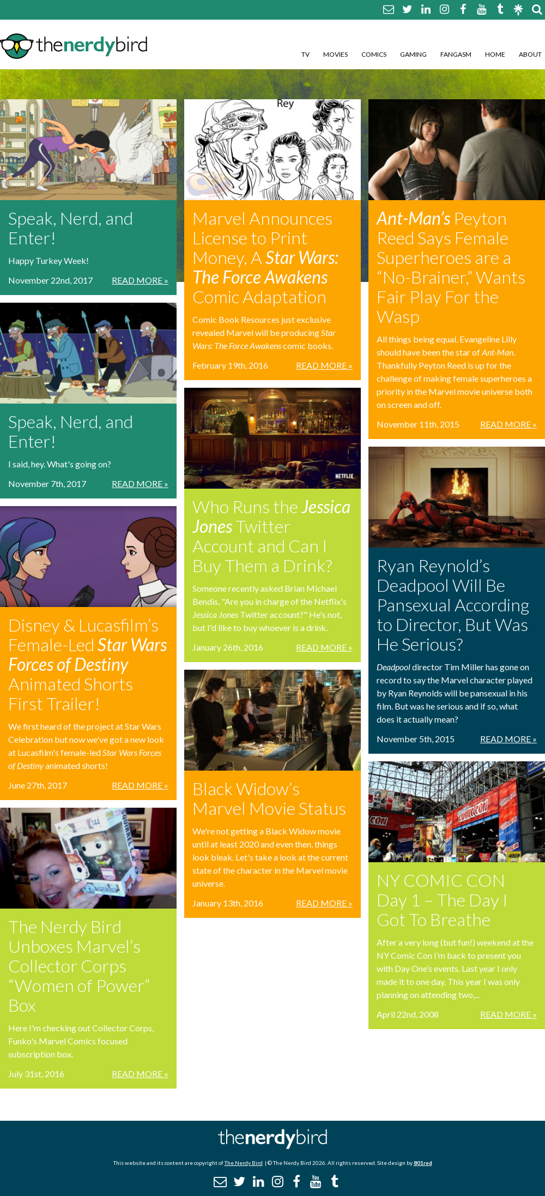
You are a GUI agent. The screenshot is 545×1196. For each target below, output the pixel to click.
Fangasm (455, 54)
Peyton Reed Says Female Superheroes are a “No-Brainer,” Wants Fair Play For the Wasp (451, 267)
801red (423, 1162)
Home (495, 54)
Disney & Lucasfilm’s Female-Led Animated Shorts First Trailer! (87, 664)
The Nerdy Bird (244, 1162)
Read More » (140, 280)
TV (305, 54)
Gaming (413, 54)
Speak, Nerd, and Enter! (70, 227)
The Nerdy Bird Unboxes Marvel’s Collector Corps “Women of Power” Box (79, 965)
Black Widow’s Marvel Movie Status (269, 798)
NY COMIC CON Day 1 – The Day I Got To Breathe (442, 899)
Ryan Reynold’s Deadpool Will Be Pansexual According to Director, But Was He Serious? (453, 604)
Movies (335, 54)
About (530, 54)
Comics (373, 54)
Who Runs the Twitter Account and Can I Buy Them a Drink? (271, 536)
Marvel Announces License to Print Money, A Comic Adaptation (265, 257)
